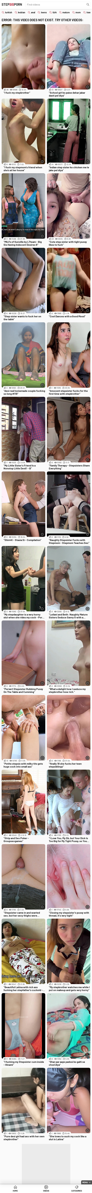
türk (55, 12)
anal (33, 12)
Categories (76, 1191)
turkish (8, 12)
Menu (85, 1182)
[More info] (42, 87)
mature (66, 12)
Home (15, 1191)
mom (78, 12)
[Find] (88, 4)
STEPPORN (12, 4)
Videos (46, 1191)
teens (44, 12)
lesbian (21, 12)
